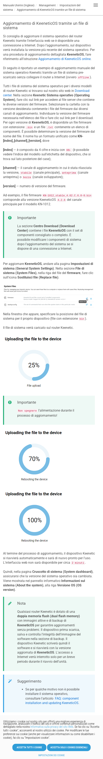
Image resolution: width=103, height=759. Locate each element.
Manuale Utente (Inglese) (18, 5)
